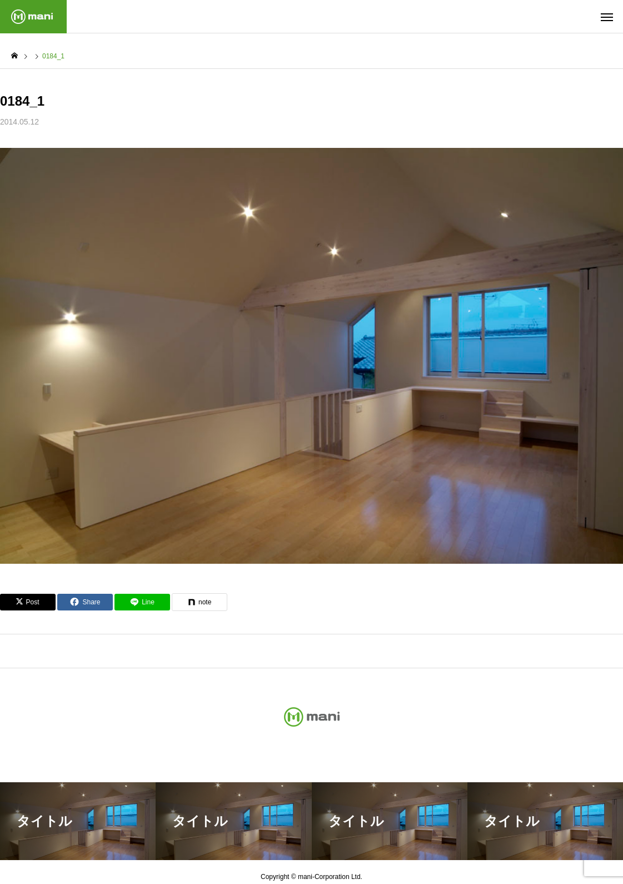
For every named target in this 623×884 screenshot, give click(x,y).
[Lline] (142, 602)
